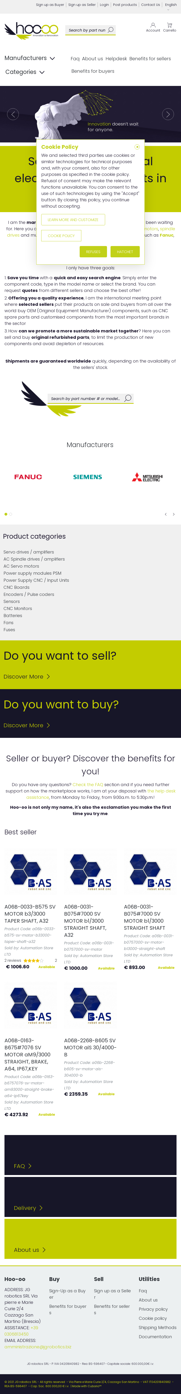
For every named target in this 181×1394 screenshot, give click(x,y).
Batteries (13, 615)
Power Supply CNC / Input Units (36, 580)
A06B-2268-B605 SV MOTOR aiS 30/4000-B (90, 1047)
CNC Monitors (18, 608)
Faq (75, 58)
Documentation (155, 1337)
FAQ (22, 1166)
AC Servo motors (21, 566)
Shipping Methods (158, 1327)
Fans (8, 623)
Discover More (26, 676)
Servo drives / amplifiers (29, 552)
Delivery (28, 1208)
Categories (24, 72)
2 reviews (12, 960)
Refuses (93, 252)
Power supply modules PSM (32, 573)
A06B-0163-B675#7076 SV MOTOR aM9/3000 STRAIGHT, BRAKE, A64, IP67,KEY (27, 1054)
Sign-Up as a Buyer (67, 1294)
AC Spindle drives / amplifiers (34, 559)
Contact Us (150, 4)
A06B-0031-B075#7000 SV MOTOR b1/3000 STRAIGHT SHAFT (144, 917)
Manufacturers (29, 58)
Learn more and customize (73, 219)
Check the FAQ (88, 785)
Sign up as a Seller (112, 1294)
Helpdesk (116, 58)
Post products (125, 4)
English (171, 7)
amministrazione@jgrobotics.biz (37, 1347)
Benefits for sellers (150, 58)
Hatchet (125, 252)
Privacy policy (153, 1309)
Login (104, 4)
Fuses (9, 630)
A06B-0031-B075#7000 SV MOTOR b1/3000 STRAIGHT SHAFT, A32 (85, 921)
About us (92, 58)
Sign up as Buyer (50, 4)
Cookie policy (153, 1318)
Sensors (12, 601)
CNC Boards (16, 587)
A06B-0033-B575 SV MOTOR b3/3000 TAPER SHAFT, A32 (30, 914)
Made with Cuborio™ (86, 1386)
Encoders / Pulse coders (29, 594)
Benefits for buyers (92, 71)
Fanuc (166, 235)
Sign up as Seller (82, 4)
